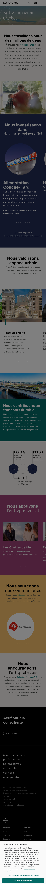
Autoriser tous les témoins (23, 880)
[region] (23, 862)
